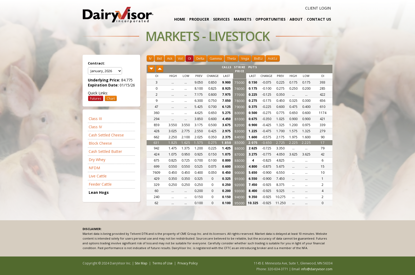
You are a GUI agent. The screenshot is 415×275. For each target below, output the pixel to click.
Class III (95, 118)
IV (150, 58)
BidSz (258, 58)
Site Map (141, 263)
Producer (199, 19)
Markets (242, 19)
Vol (180, 58)
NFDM (94, 167)
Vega (245, 58)
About (296, 19)
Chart (111, 98)
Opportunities (270, 19)
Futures (95, 98)
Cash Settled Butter (105, 151)
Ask (170, 58)
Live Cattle (98, 175)
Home (179, 19)
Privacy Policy (188, 263)
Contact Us (319, 19)
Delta (200, 58)
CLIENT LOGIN (318, 8)
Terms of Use (162, 263)
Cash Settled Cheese (106, 135)
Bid (159, 58)
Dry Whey (97, 159)
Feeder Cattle (100, 184)
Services (221, 19)
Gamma (216, 58)
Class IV (95, 126)
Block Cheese (100, 143)
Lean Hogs (99, 192)
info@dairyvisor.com (316, 269)
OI (189, 58)
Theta (231, 58)
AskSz (272, 58)
